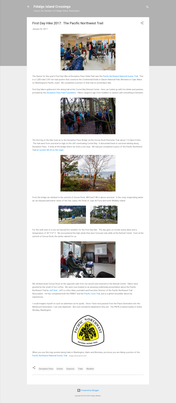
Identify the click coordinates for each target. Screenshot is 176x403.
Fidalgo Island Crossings (52, 7)
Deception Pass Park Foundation (61, 92)
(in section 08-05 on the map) (50, 150)
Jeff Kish (53, 290)
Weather (90, 369)
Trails (80, 369)
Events (60, 369)
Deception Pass (46, 369)
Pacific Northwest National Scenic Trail (120, 76)
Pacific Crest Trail (92, 293)
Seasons (70, 369)
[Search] (147, 7)
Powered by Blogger (88, 390)
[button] (142, 23)
